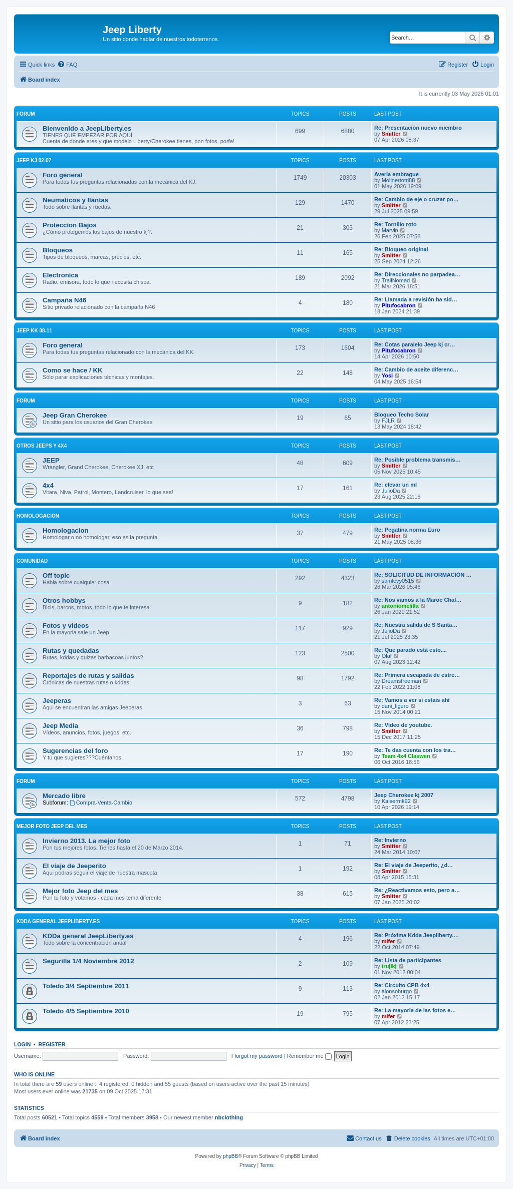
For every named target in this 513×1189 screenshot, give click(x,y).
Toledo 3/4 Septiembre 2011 (86, 986)
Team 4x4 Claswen (406, 756)
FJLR (388, 421)
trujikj (389, 966)
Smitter (391, 134)
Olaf (387, 656)
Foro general (63, 175)
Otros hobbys (64, 600)
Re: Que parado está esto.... (410, 650)
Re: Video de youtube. (403, 725)
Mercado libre (64, 796)
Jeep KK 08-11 (34, 330)
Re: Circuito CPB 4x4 (401, 985)
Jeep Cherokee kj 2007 (403, 795)
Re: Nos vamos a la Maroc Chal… (417, 600)
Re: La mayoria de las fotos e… (415, 1010)
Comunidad (32, 561)
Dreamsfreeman (401, 681)
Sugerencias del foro (75, 750)
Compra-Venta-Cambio (101, 803)
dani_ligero (395, 706)
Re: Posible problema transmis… (417, 460)
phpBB (230, 1156)
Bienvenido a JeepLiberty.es (87, 128)
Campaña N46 (64, 300)
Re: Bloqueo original (401, 249)
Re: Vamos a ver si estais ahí (411, 700)
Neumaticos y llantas (75, 200)
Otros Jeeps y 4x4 (42, 446)
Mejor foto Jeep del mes (52, 826)
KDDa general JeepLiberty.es (58, 921)
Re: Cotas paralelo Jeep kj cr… (414, 344)
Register (52, 1044)
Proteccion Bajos (70, 225)
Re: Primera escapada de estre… (417, 675)
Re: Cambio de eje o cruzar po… (416, 199)
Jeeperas (57, 700)
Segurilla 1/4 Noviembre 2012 (88, 961)
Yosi (387, 375)
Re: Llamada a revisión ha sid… (415, 299)
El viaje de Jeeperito (74, 866)
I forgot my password (257, 1056)
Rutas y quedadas (71, 650)
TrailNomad (396, 280)
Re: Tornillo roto (395, 224)
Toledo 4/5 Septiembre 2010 (86, 1011)
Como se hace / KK (72, 370)
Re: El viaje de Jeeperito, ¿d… (413, 865)
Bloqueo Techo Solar (401, 415)
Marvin (390, 230)
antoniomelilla (400, 606)
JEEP (51, 460)
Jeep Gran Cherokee (75, 415)
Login (22, 1044)
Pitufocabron (399, 305)
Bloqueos (58, 250)
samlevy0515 (398, 581)
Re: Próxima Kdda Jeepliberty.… (416, 935)
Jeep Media (60, 725)
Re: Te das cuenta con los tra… (415, 750)
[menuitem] (67, 65)
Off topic (56, 575)
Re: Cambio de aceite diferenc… (416, 369)
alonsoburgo (397, 991)
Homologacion (38, 516)
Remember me (309, 1056)
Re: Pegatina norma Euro (407, 530)
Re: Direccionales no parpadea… (417, 274)
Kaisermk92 (396, 801)
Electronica (60, 275)
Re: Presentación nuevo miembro (418, 128)
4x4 (48, 485)
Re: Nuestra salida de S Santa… (415, 625)
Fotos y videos (66, 625)
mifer (388, 941)
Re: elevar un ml (395, 485)
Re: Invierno (390, 840)
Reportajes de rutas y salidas (88, 675)
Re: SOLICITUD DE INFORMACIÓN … (422, 575)
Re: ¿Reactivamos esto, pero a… (417, 890)
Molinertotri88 (398, 180)
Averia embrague (396, 174)
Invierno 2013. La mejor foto (86, 841)
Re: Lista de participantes (407, 960)
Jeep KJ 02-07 (34, 160)
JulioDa (391, 491)
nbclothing (229, 1117)
